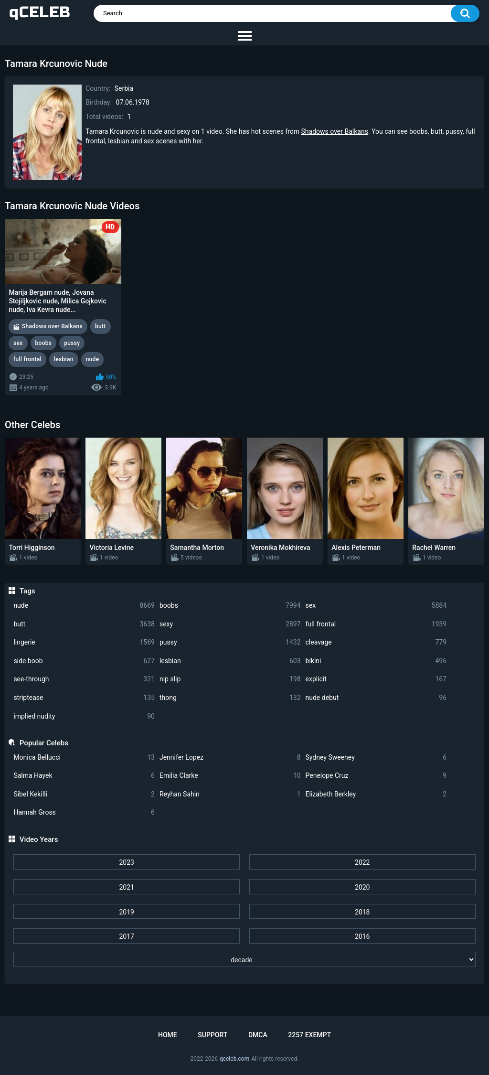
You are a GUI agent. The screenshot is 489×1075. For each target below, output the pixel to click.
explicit (376, 679)
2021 (126, 887)
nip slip (230, 679)
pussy (230, 642)
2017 (126, 936)
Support (212, 1035)
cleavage (376, 642)
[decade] (244, 959)
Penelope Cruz (376, 776)
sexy (230, 624)
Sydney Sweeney (376, 757)
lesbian (230, 661)
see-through (84, 679)
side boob (84, 661)
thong (230, 698)
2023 (126, 862)
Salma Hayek (84, 776)
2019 (126, 912)
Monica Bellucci (84, 757)
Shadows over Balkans (334, 131)
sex (376, 606)
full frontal (376, 624)
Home (167, 1035)
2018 (362, 912)
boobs (230, 606)
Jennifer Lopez (230, 757)
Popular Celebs (44, 743)
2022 (362, 862)
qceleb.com (234, 1058)
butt (84, 624)
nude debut (376, 698)
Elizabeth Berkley (376, 794)
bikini (376, 661)
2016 (362, 936)
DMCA (257, 1035)
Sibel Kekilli (84, 794)
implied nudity (84, 716)
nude (84, 606)
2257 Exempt (309, 1035)
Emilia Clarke (230, 776)
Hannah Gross (84, 812)
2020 (362, 887)
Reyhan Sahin (230, 794)
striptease (84, 698)
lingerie (84, 642)
